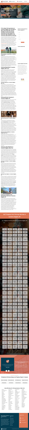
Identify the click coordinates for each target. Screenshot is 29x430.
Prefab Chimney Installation (15, 319)
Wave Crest (23, 403)
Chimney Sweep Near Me (14, 332)
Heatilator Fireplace (10, 300)
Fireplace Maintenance (9, 335)
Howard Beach (10, 401)
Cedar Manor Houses (4, 402)
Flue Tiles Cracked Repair (15, 285)
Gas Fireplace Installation (4, 264)
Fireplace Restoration (4, 239)
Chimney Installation (25, 232)
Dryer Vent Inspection (25, 322)
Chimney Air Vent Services (4, 293)
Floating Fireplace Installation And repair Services (20, 346)
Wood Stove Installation (20, 335)
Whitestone (23, 404)
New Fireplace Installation (25, 235)
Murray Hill (16, 393)
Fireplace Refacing (20, 243)
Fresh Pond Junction (11, 395)
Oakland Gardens (17, 395)
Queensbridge (17, 402)
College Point (3, 403)
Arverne (3, 389)
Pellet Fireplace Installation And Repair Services (20, 293)
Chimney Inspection (20, 229)
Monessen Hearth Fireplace (10, 310)
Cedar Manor (3, 401)
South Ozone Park (24, 393)
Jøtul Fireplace (5, 307)
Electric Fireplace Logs (10, 278)
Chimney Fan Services (25, 254)
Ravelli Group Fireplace (14, 314)
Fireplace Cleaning (25, 229)
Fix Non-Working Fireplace (10, 239)
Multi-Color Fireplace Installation (15, 293)
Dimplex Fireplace (20, 304)
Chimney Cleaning (10, 229)
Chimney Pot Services (20, 254)
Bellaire (3, 395)
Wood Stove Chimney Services (4, 339)
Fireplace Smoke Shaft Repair (9, 244)
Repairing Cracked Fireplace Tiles (15, 282)
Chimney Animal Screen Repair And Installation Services (20, 239)
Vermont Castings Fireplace (25, 300)
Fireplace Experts (25, 325)
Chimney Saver (25, 247)
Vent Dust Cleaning (20, 322)
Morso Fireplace (15, 310)
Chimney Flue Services (25, 250)
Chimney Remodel (20, 342)
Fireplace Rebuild (5, 260)
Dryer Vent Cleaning (25, 319)
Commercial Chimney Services (15, 278)
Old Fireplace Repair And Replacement (20, 247)
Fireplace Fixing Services (10, 339)
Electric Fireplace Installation (10, 264)
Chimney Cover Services (20, 250)
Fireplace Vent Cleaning (20, 257)
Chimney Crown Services (5, 250)
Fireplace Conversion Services (20, 339)
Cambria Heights (4, 400)
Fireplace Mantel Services (25, 347)
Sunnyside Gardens (24, 397)
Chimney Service (15, 229)
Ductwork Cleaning (20, 331)
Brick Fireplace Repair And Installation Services (4, 346)
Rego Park (16, 404)
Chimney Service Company (20, 325)
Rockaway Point (17, 409)
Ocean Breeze (17, 396)
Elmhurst (3, 409)
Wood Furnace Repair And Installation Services (15, 264)
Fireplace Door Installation (15, 269)
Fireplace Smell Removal (5, 285)
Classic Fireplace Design (25, 285)
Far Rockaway (10, 389)
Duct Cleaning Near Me (10, 332)
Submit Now (22, 42)
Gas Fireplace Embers (25, 289)
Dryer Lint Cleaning (15, 322)
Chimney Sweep (5, 229)
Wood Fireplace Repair (10, 261)
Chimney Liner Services (5, 254)
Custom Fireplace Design (10, 289)
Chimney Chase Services (15, 250)
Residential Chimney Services (20, 278)
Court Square (3, 405)
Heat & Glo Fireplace (4, 304)
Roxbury (23, 390)
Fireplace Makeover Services (15, 342)
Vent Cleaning (5, 322)
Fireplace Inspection (15, 247)
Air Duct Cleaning (10, 322)
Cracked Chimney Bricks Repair (25, 282)
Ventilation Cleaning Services (10, 342)
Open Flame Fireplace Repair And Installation (4, 343)
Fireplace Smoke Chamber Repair (15, 244)
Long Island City (17, 389)
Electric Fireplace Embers (20, 289)
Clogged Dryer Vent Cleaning (4, 325)
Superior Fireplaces (5, 297)
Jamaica (10, 404)
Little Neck (10, 408)
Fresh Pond (10, 394)
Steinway (23, 395)
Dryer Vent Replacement (14, 328)
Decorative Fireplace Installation (25, 328)
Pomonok (16, 400)
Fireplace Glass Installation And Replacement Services (9, 269)
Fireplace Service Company (15, 325)
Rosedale (23, 389)
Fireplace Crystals (10, 292)
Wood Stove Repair (15, 335)
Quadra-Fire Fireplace (25, 304)
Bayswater (3, 393)
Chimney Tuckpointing (25, 243)
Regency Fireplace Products (25, 293)
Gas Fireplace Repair (15, 261)
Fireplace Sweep (15, 257)
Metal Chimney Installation (4, 244)
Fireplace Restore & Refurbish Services (10, 347)
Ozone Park (16, 397)
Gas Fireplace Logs (25, 274)
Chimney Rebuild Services (10, 319)
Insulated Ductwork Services (25, 342)
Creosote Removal (10, 232)
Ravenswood (16, 403)
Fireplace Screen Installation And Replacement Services (25, 314)
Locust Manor (10, 409)
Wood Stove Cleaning (25, 335)
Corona (3, 404)
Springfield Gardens (24, 394)
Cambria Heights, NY (24, 422)
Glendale (10, 397)
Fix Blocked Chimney (4, 281)
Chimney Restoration (4, 247)
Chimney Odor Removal (10, 285)
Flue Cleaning (5, 232)
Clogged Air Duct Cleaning (10, 325)
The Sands (23, 400)
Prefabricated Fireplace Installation (25, 264)
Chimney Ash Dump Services (14, 254)
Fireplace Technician (25, 331)
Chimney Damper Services (10, 254)
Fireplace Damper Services (20, 274)
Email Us (25, 1)
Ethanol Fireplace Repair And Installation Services (20, 264)
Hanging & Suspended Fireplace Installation (25, 339)
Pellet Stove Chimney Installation (15, 289)
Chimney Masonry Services (10, 257)
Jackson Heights (11, 403)
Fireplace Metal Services (5, 274)
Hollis (9, 400)
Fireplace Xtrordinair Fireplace (25, 307)
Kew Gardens (10, 405)
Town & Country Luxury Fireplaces (15, 297)
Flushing (10, 390)
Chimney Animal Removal (20, 315)
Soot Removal (15, 232)
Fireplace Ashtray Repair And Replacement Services (25, 269)
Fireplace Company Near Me (5, 335)
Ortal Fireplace (20, 307)
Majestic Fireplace (20, 300)
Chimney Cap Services (9, 250)
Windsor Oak (23, 405)
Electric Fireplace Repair (20, 261)
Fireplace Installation (20, 235)
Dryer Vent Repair (10, 328)
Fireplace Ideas (5, 331)
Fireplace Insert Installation (4, 319)
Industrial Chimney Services (25, 278)
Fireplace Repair (15, 235)
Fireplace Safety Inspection (20, 328)
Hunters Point (10, 402)
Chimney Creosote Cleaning (10, 235)
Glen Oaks (10, 396)
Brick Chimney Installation (25, 239)
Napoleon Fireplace (15, 300)
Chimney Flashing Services (5, 257)
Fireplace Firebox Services (15, 274)
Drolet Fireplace (5, 310)
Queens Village (17, 401)
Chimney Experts (5, 328)
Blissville (3, 397)
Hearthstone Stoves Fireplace (25, 310)
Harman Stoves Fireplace (10, 304)
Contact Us (11, 424)
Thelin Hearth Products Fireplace (10, 315)
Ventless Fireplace (15, 338)
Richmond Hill (17, 405)
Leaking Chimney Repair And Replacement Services (9, 281)
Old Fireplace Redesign (20, 285)
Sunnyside (23, 396)
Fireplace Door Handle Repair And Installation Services (20, 269)
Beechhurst (3, 394)
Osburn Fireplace (15, 304)
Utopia (22, 402)
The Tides (23, 401)
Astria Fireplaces (25, 297)
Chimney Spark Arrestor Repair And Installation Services (15, 239)
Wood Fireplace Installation (25, 261)
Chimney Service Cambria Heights (6, 18)
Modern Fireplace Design (5, 289)
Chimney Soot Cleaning (5, 235)
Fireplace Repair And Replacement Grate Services (9, 274)
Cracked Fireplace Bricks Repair (15, 347)
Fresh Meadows (10, 393)
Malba (16, 390)
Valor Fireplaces (10, 297)
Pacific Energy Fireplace (10, 307)
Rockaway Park (17, 408)
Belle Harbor (3, 396)
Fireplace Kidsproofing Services (20, 319)
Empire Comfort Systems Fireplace (5, 315)
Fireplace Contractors (25, 257)
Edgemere (3, 408)
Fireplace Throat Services (5, 278)
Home (1, 18)
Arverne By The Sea (4, 390)
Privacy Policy (11, 425)
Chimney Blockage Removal (10, 247)
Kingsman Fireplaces (20, 297)
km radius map (22, 54)
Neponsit (16, 394)
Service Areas (11, 423)
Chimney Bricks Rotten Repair (20, 282)
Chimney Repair (20, 232)
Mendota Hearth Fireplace (15, 307)
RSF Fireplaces (5, 300)
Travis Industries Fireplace (20, 310)
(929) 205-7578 (23, 420)
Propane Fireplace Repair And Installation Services (4, 269)
